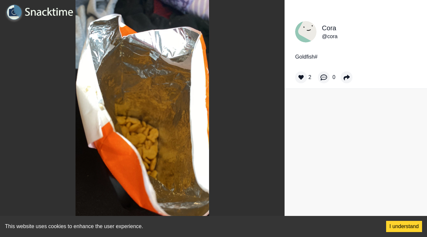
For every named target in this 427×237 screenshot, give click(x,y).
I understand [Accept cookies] (404, 226)
